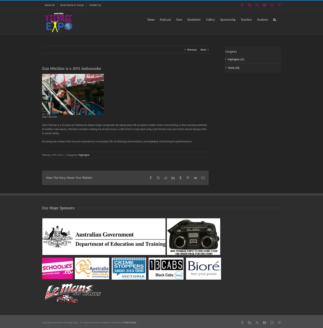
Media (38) (234, 68)
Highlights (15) (236, 59)
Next (203, 49)
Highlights (83, 154)
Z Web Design (129, 322)
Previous (192, 49)
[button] (274, 19)
